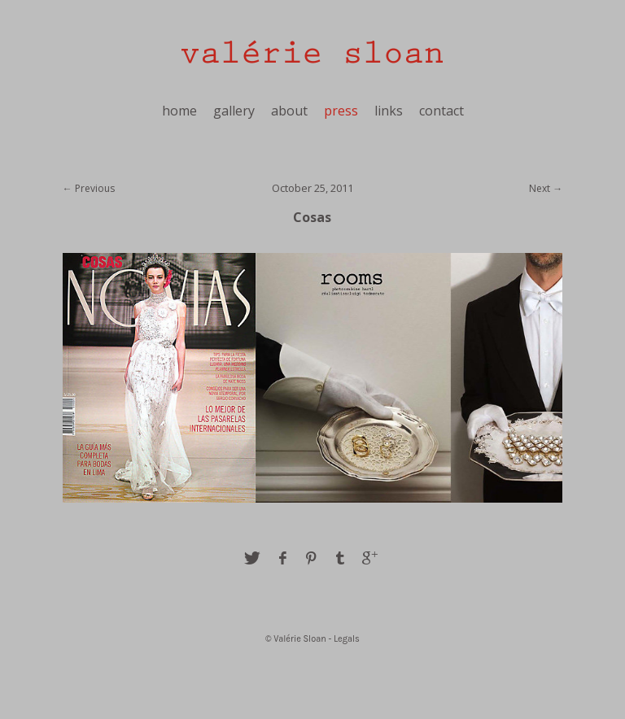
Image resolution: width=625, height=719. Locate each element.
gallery (234, 111)
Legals (347, 639)
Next (539, 188)
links (388, 111)
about (289, 111)
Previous (95, 188)
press (341, 111)
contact (441, 111)
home (179, 111)
